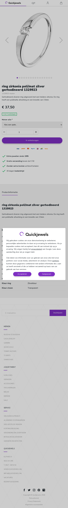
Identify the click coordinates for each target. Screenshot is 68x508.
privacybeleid (36, 249)
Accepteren (22, 274)
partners (55, 261)
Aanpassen (46, 274)
